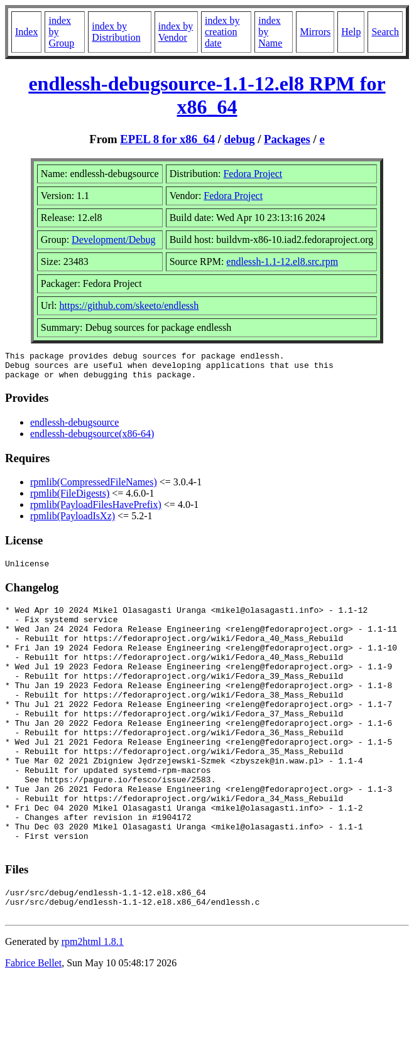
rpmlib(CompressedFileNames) (93, 487)
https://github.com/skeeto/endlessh (129, 305)
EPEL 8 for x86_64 (167, 139)
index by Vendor (175, 32)
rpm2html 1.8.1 (93, 1003)
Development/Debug (113, 239)
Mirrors (315, 31)
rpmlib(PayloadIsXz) (72, 521)
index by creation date (222, 31)
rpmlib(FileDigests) (69, 499)
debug (239, 139)
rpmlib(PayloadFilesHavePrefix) (95, 510)
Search (385, 31)
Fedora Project (252, 173)
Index (26, 31)
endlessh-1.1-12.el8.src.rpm (282, 261)
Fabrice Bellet (33, 1025)
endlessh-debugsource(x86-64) (92, 439)
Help (351, 31)
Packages (287, 139)
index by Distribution (116, 32)
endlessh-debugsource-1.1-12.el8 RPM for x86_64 (206, 95)
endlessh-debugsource (74, 428)
